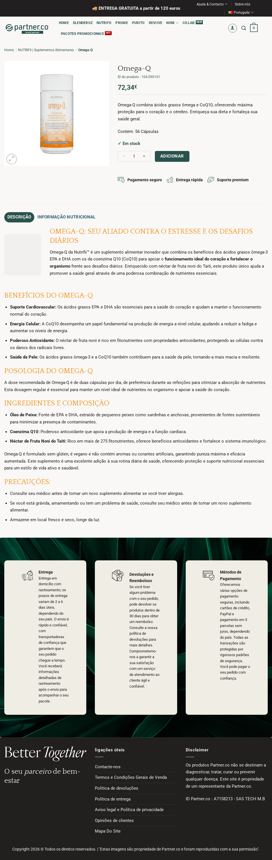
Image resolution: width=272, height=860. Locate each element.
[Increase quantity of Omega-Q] (144, 156)
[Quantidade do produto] (134, 156)
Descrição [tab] (16, 216)
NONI (172, 23)
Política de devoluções (116, 786)
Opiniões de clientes (114, 818)
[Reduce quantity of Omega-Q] (124, 156)
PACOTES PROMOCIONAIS (82, 34)
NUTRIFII (104, 23)
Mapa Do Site (108, 829)
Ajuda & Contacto (212, 4)
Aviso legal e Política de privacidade (129, 808)
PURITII (138, 23)
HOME (64, 23)
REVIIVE (156, 23)
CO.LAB (189, 23)
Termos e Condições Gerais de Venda (131, 776)
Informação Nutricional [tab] (55, 216)
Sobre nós (242, 4)
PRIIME (121, 23)
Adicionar (172, 156)
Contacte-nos (108, 765)
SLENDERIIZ (83, 23)
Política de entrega (113, 797)
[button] (232, 28)
